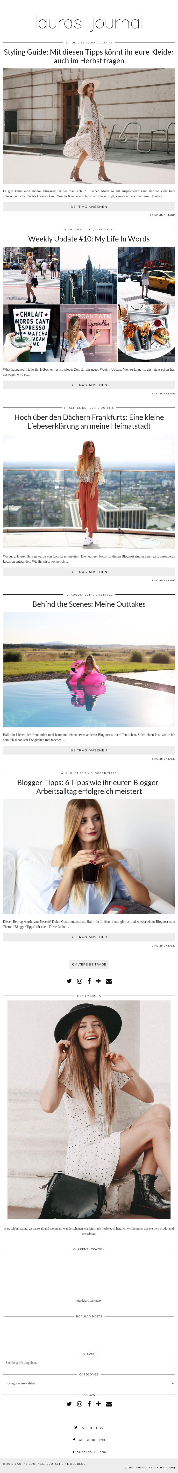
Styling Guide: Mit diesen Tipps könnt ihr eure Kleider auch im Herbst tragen (89, 56)
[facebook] (89, 981)
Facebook (89, 1440)
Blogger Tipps (104, 773)
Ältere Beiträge (89, 964)
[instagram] (79, 981)
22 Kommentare (162, 215)
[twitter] (69, 981)
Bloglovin (89, 1452)
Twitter (89, 1427)
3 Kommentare (163, 758)
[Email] (109, 981)
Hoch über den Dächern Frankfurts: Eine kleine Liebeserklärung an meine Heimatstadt (89, 421)
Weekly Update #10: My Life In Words (89, 238)
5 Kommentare (163, 393)
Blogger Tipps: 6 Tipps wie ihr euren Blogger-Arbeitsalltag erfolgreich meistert (89, 786)
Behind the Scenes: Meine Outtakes (89, 603)
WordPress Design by (150, 1467)
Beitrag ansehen (89, 206)
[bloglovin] (98, 981)
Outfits (105, 42)
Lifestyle (104, 229)
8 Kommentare (163, 580)
